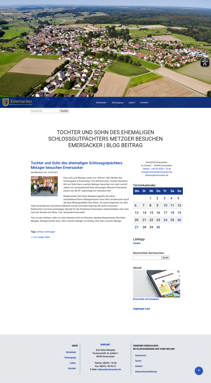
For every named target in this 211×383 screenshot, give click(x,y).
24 (165, 220)
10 (165, 205)
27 (136, 227)
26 (179, 220)
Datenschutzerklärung (146, 371)
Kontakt (144, 102)
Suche (138, 361)
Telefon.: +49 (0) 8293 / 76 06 (157, 168)
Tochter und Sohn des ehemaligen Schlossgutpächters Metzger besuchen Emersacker (77, 165)
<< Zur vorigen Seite (40, 237)
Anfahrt (139, 366)
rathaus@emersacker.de (156, 175)
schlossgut (50, 231)
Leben (131, 102)
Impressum (140, 355)
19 (179, 213)
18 (172, 213)
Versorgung (117, 102)
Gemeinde (101, 102)
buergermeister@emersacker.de (156, 172)
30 (158, 227)
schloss (40, 231)
